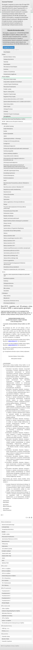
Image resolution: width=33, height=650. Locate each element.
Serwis (3, 272)
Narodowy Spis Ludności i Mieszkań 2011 (14, 187)
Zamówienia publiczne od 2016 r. (12, 250)
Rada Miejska (7, 64)
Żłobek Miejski (5, 603)
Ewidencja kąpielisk (8, 151)
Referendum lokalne (8, 213)
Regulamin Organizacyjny (10, 94)
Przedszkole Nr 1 (6, 591)
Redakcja (6, 280)
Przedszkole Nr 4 (6, 598)
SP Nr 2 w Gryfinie (6, 571)
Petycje (5, 204)
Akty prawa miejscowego (10, 79)
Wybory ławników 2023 (9, 235)
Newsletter (6, 290)
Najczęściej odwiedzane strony (11, 300)
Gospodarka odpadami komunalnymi (13, 81)
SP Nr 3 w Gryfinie (6, 573)
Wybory (5, 233)
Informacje (4, 123)
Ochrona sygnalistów (9, 260)
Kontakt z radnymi (6, 551)
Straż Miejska (7, 52)
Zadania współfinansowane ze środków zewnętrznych (17, 248)
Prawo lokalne (6, 76)
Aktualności (6, 298)
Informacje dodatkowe (9, 303)
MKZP (5, 180)
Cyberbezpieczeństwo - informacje (12, 138)
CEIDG (5, 136)
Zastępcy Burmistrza (9, 59)
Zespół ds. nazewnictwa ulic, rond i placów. (14, 269)
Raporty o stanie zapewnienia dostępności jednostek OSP (17, 275)
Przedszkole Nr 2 (6, 593)
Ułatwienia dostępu (8, 285)
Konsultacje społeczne (9, 173)
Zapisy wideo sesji (6, 555)
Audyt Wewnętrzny (8, 128)
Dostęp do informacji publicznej (11, 141)
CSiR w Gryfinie (5, 608)
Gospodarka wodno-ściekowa (11, 156)
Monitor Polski (5, 639)
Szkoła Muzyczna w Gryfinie (9, 575)
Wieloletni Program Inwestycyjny (11, 114)
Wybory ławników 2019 (9, 240)
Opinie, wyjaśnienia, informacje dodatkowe (14, 202)
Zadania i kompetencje (9, 71)
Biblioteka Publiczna (7, 613)
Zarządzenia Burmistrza (7, 529)
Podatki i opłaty (7, 89)
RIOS (3, 560)
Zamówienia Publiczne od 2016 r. (10, 539)
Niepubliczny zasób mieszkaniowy (12, 189)
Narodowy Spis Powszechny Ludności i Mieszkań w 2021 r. (16, 183)
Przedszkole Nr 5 (6, 600)
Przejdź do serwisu (9, 47)
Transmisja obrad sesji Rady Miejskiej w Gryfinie (13, 119)
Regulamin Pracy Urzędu (9, 96)
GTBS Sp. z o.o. (5, 628)
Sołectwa (6, 69)
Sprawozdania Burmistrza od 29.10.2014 (13, 99)
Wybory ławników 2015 (9, 243)
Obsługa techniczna (8, 283)
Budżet (5, 131)
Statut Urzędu (7, 106)
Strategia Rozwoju (8, 109)
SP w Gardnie (5, 580)
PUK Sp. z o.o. (5, 631)
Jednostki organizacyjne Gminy (11, 170)
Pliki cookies (7, 288)
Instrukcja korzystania (9, 278)
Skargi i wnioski (7, 223)
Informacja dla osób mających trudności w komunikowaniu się (14, 159)
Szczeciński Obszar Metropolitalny (12, 230)
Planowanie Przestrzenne (10, 86)
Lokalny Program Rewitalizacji (11, 84)
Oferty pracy (7, 197)
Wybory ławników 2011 (9, 245)
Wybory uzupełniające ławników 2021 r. (13, 238)
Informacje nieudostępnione (10, 162)
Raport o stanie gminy (9, 91)
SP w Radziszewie (6, 583)
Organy (3, 54)
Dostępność (7, 143)
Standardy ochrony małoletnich (11, 267)
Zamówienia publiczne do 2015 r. (12, 253)
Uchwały (6, 111)
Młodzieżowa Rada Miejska (10, 66)
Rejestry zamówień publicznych (11, 218)
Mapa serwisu (7, 295)
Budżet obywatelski (8, 133)
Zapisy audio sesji (6, 553)
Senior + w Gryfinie (6, 620)
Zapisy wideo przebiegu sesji (11, 258)
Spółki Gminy (7, 225)
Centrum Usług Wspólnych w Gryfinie (11, 610)
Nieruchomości (7, 192)
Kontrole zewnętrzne (9, 178)
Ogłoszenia (6, 199)
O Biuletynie (5, 293)
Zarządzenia (7, 116)
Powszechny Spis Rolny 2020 (11, 210)
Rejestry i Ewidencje (8, 215)
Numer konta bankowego (8, 524)
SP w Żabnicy (5, 585)
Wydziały (6, 61)
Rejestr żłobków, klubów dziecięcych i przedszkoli (16, 220)
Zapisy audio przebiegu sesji (11, 255)
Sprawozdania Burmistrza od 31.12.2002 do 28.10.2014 (17, 101)
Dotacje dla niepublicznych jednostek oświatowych (16, 148)
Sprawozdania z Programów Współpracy (14, 228)
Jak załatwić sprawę (9, 126)
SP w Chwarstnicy (6, 578)
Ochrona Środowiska (9, 194)
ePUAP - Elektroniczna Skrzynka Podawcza (12, 121)
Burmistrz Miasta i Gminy (10, 56)
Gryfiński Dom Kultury (7, 615)
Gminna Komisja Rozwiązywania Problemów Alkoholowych (14, 263)
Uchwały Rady (5, 527)
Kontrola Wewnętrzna (9, 175)
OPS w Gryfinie (5, 618)
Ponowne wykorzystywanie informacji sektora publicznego (15, 207)
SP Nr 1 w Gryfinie (6, 568)
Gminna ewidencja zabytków (11, 153)
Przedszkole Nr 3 (6, 595)
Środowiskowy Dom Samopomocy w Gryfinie (13, 622)
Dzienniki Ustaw (6, 636)
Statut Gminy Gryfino (8, 104)
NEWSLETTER (5, 563)
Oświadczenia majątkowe (10, 74)
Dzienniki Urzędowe (7, 641)
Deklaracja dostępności (9, 146)
